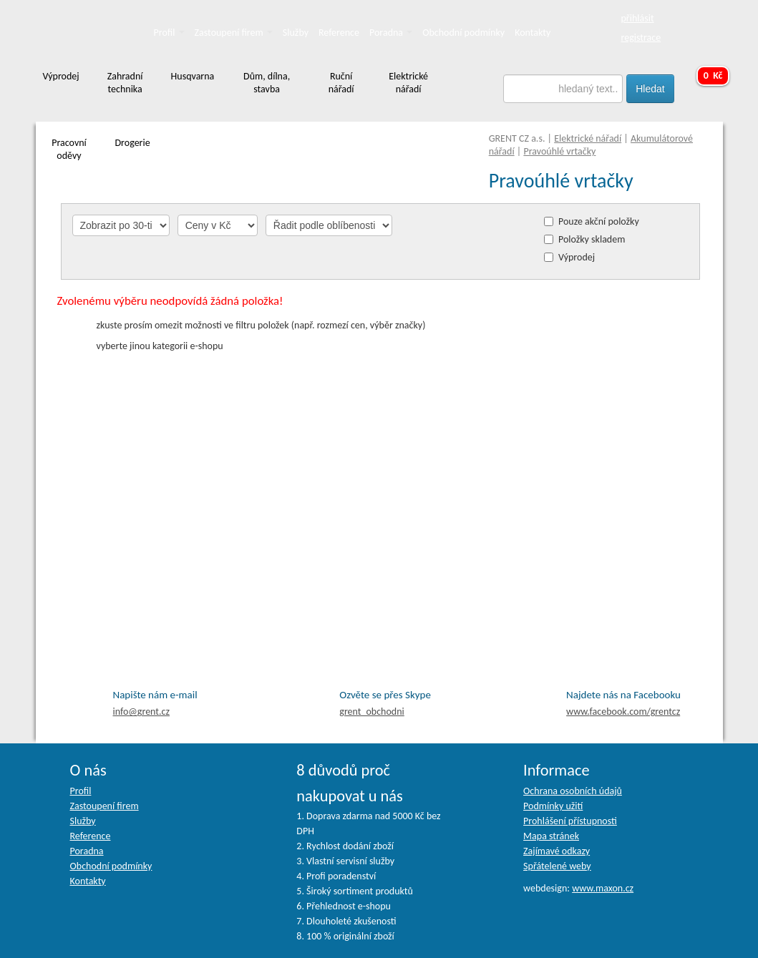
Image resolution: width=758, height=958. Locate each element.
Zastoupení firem (234, 32)
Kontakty (532, 32)
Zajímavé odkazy (556, 851)
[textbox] (563, 88)
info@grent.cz (141, 711)
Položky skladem (591, 239)
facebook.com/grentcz (623, 711)
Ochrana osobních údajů (572, 791)
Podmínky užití (553, 806)
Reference (339, 32)
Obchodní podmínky (463, 32)
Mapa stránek (551, 836)
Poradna (390, 32)
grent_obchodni (371, 711)
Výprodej (576, 257)
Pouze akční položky (598, 221)
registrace (641, 37)
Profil (169, 32)
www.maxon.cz (602, 888)
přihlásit (637, 18)
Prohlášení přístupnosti (570, 821)
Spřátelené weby (557, 866)
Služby (295, 32)
